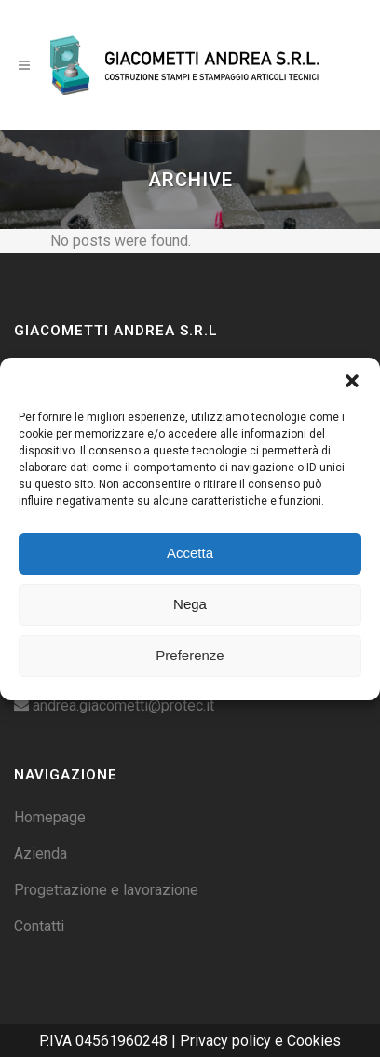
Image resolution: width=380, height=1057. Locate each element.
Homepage (50, 817)
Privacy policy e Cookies (260, 1041)
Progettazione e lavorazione (106, 890)
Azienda (40, 853)
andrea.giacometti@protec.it (123, 705)
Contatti (39, 926)
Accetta (190, 553)
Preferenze (190, 655)
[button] (352, 381)
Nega (190, 604)
